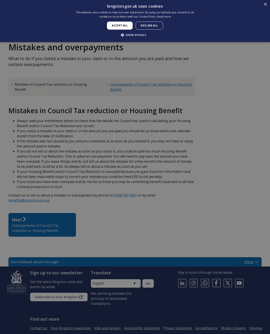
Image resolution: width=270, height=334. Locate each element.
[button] (135, 35)
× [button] (265, 4)
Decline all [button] (149, 25)
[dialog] (135, 21)
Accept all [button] (120, 25)
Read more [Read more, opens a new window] (164, 16)
